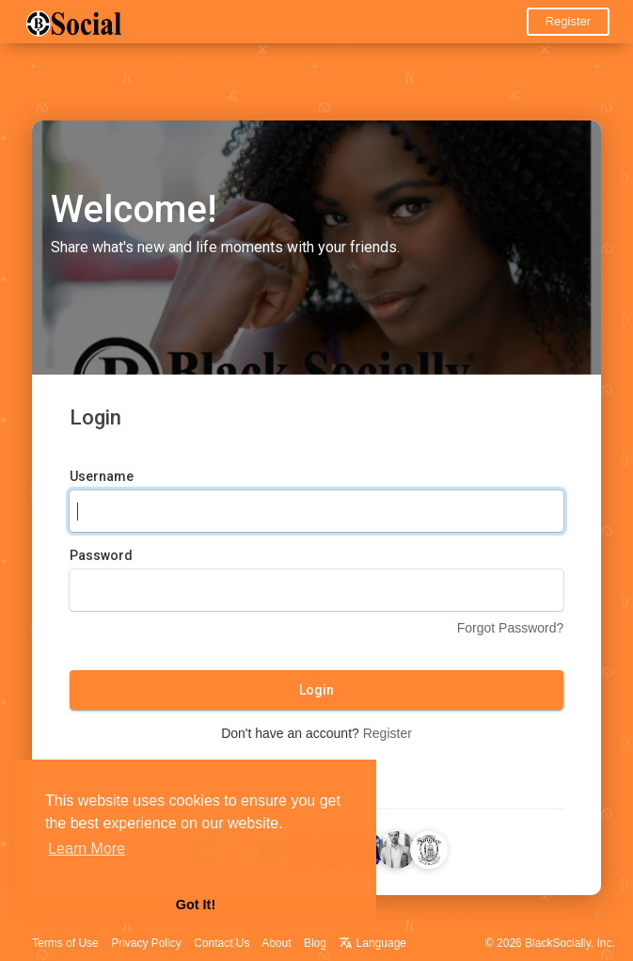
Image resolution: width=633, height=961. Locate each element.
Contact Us (221, 943)
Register (568, 21)
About (276, 943)
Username (102, 477)
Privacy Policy (146, 943)
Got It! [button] (195, 904)
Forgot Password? (510, 628)
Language (372, 943)
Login (316, 690)
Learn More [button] (86, 849)
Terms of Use (65, 943)
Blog (315, 943)
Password (101, 556)
